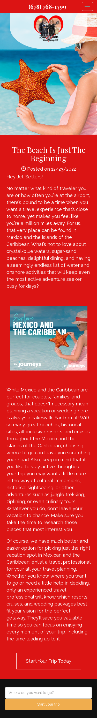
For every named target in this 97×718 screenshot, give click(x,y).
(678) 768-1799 (47, 6)
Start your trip (48, 704)
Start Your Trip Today (48, 661)
